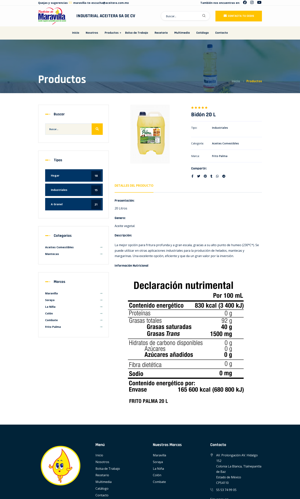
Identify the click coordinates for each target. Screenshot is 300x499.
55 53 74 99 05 (226, 490)
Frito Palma (219, 156)
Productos (112, 33)
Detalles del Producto (134, 185)
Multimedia (182, 33)
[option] (150, 134)
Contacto (221, 33)
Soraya (74, 300)
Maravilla (74, 293)
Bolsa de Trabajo (136, 33)
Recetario (161, 33)
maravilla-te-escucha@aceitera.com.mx (98, 3)
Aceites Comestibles (225, 143)
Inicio (75, 33)
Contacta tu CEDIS (238, 16)
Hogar (76, 176)
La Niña (74, 306)
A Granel (76, 204)
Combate (74, 320)
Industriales (220, 127)
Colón (74, 313)
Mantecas (74, 254)
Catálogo (202, 33)
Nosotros (92, 33)
